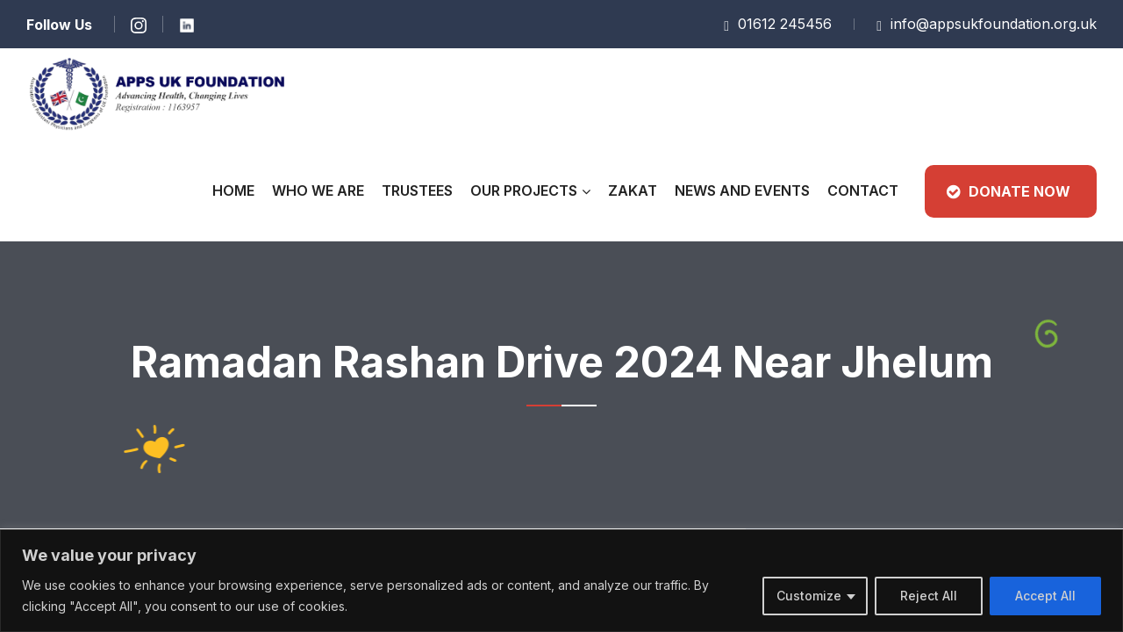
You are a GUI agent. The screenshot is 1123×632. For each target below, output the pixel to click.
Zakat (632, 190)
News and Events (742, 190)
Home (233, 190)
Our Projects (523, 190)
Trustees (417, 190)
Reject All (928, 595)
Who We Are (318, 190)
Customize (808, 595)
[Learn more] (138, 24)
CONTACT (862, 190)
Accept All (1045, 595)
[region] (561, 580)
